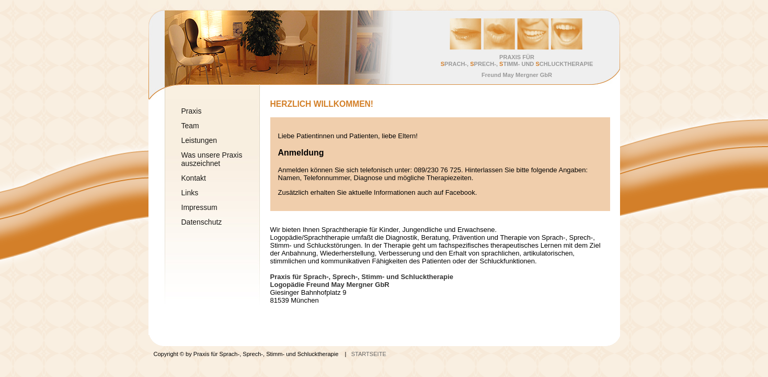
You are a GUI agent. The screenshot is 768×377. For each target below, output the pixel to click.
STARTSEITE (368, 354)
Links (190, 192)
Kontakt (193, 178)
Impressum (199, 207)
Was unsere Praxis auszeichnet (212, 159)
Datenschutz (201, 222)
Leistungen (199, 140)
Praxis (191, 111)
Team (190, 125)
